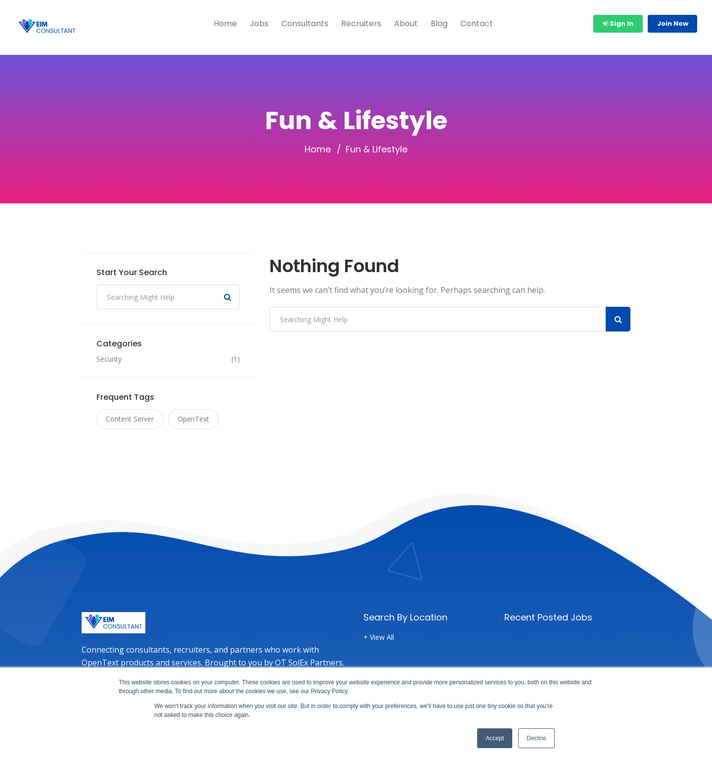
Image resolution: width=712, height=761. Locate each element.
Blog (439, 23)
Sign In (618, 23)
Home (225, 23)
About (406, 23)
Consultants (304, 23)
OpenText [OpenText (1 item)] (193, 419)
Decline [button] (536, 738)
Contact (476, 23)
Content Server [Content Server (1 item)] (130, 419)
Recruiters (361, 23)
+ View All (378, 637)
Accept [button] (495, 738)
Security (109, 359)
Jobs (259, 23)
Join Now (672, 23)
